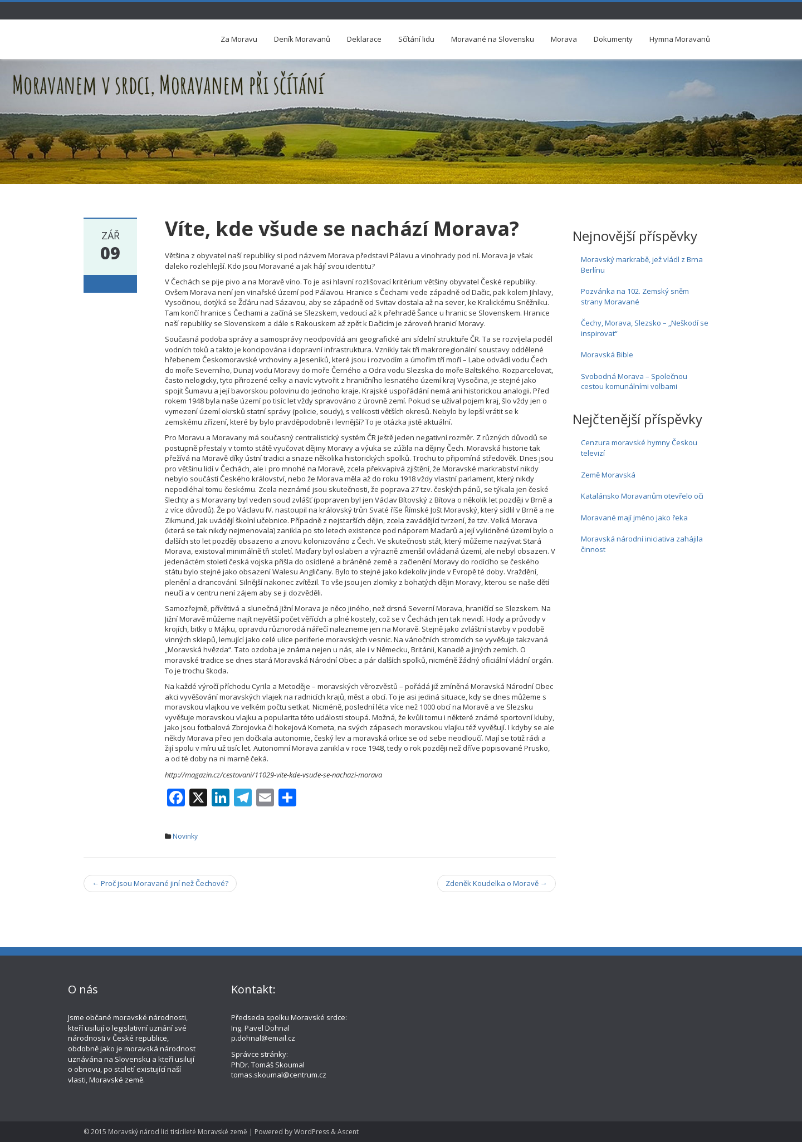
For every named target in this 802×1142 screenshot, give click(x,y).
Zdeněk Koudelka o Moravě (496, 883)
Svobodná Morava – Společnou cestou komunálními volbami (634, 381)
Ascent (348, 1131)
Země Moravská (608, 475)
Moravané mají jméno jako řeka (634, 518)
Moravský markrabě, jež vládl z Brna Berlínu (642, 264)
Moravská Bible (607, 355)
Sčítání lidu (416, 39)
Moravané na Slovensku (492, 39)
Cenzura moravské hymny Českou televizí (639, 447)
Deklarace (364, 39)
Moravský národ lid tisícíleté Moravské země (177, 1131)
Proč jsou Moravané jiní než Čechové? (160, 883)
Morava (564, 39)
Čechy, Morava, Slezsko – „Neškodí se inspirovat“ (644, 328)
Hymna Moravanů (679, 39)
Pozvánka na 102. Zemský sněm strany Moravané (635, 296)
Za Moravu (239, 39)
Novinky (185, 836)
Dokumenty (613, 39)
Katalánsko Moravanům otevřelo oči (642, 496)
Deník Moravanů (302, 39)
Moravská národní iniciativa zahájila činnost (642, 544)
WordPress (311, 1131)
